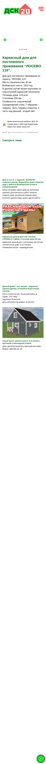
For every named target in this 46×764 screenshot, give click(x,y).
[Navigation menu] (41, 9)
